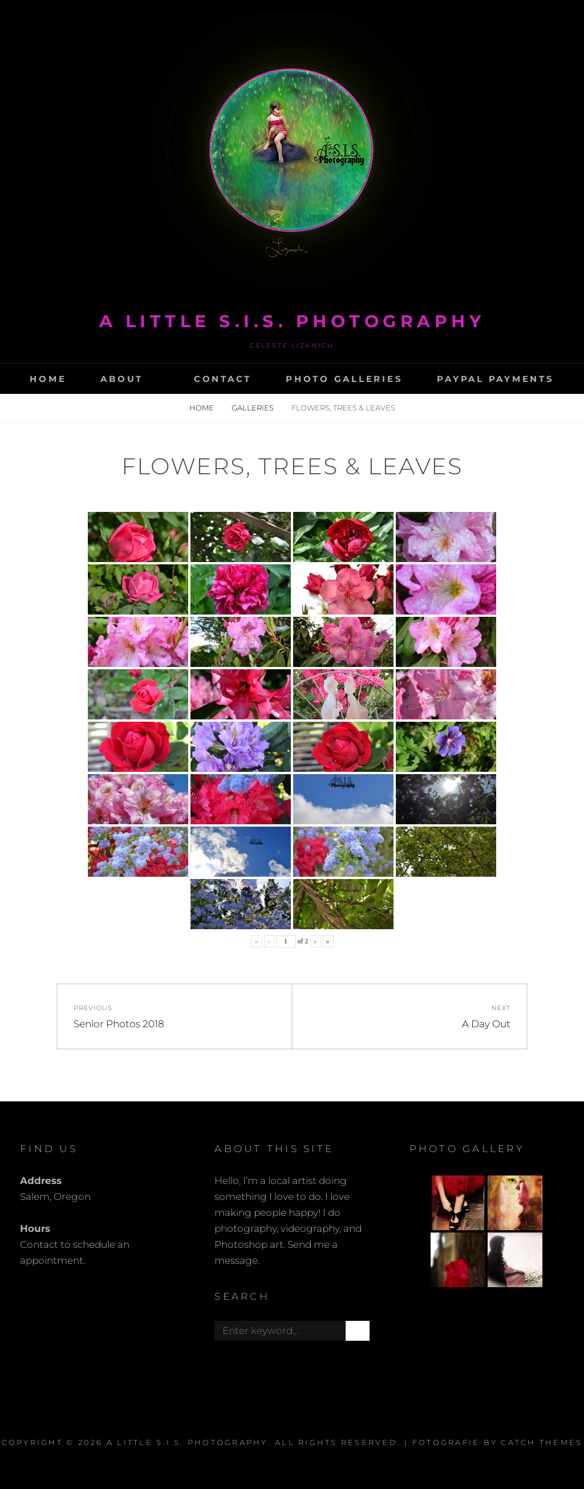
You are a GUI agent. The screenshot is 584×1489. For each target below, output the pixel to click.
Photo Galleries (344, 378)
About (121, 378)
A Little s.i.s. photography (292, 321)
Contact (223, 378)
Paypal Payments (495, 378)
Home (48, 378)
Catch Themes (541, 1442)
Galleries (253, 407)
